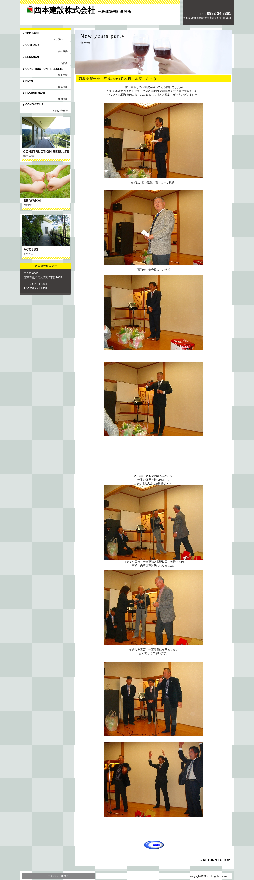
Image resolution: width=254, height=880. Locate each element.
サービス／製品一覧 (45, 139)
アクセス (45, 237)
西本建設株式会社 (54, 15)
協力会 (45, 188)
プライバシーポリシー (58, 875)
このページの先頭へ (214, 860)
